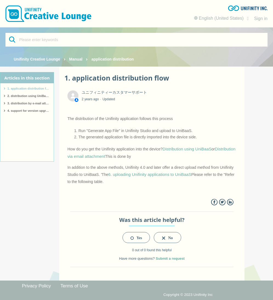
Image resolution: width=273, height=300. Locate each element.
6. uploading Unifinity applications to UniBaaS (149, 174)
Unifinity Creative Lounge (37, 59)
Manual (75, 59)
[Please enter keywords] (136, 40)
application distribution (112, 59)
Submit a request (170, 258)
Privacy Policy (36, 285)
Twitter (222, 202)
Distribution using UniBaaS (187, 149)
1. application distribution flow (29, 88)
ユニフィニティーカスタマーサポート (114, 92)
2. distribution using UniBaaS (28, 96)
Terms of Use (74, 285)
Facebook (214, 202)
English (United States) (219, 18)
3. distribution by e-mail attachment (30, 103)
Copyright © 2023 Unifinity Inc (188, 295)
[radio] (136, 237)
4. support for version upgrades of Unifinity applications (30, 110)
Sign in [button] (261, 18)
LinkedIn (230, 202)
